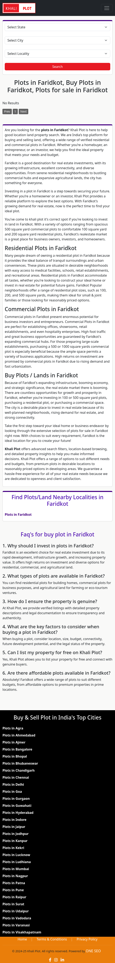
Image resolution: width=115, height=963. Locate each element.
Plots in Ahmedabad (18, 735)
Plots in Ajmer (13, 742)
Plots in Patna (13, 883)
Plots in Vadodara (16, 918)
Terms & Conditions (52, 939)
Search (57, 66)
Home (22, 939)
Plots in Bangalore (17, 749)
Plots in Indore (14, 819)
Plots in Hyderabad (17, 812)
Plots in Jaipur (13, 826)
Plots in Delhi (13, 784)
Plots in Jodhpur (15, 833)
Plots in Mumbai (15, 869)
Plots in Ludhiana (16, 862)
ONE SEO (93, 951)
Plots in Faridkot (18, 514)
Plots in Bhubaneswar (20, 763)
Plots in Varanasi (16, 925)
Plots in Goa (12, 791)
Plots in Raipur (14, 897)
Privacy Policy (87, 939)
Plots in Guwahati (16, 805)
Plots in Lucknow (16, 855)
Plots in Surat (13, 904)
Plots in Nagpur (15, 876)
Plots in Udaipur (15, 911)
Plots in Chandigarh (18, 770)
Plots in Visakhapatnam (21, 932)
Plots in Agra (12, 728)
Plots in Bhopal (14, 756)
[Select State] (57, 27)
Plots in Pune (13, 890)
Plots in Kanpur (14, 840)
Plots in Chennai (15, 777)
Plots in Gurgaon (16, 798)
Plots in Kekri (13, 847)
